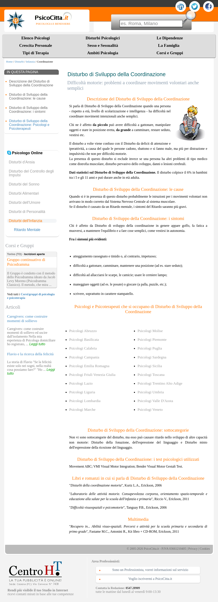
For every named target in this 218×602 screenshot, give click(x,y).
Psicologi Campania (84, 357)
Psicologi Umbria (151, 392)
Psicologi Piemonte (152, 339)
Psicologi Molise (150, 331)
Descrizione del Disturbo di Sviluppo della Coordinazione (31, 83)
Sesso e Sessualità (102, 45)
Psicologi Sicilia (150, 366)
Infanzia (30, 61)
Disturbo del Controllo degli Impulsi (31, 173)
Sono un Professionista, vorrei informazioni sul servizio (150, 570)
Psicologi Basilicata (84, 339)
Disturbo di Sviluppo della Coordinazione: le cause (28, 96)
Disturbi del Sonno (24, 184)
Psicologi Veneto (150, 409)
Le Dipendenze (170, 38)
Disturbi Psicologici (103, 38)
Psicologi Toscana (151, 374)
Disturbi (19, 61)
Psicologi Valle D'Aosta (155, 401)
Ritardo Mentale (27, 230)
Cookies (205, 548)
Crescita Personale (35, 45)
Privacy (193, 548)
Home (9, 61)
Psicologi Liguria (82, 392)
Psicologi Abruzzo (83, 331)
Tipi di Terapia (36, 53)
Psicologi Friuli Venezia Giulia (92, 374)
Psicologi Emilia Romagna (89, 366)
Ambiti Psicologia (102, 53)
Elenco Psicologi (35, 38)
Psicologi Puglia (150, 348)
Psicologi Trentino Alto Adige (160, 383)
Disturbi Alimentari (24, 193)
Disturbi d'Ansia (22, 162)
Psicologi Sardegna (152, 357)
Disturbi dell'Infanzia (25, 221)
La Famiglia (169, 45)
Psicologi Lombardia (84, 401)
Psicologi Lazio (81, 383)
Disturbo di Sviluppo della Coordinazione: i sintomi (28, 109)
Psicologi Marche (82, 409)
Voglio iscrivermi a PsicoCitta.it (150, 579)
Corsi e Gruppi (169, 53)
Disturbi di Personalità (27, 212)
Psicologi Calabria (83, 348)
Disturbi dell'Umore (24, 202)
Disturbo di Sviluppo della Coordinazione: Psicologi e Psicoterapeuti (29, 124)
